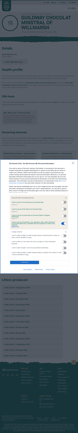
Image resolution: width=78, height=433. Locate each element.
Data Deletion (27, 269)
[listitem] (39, 198)
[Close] (74, 164)
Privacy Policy (50, 269)
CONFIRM (24, 262)
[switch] (63, 202)
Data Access (39, 269)
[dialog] (39, 216)
